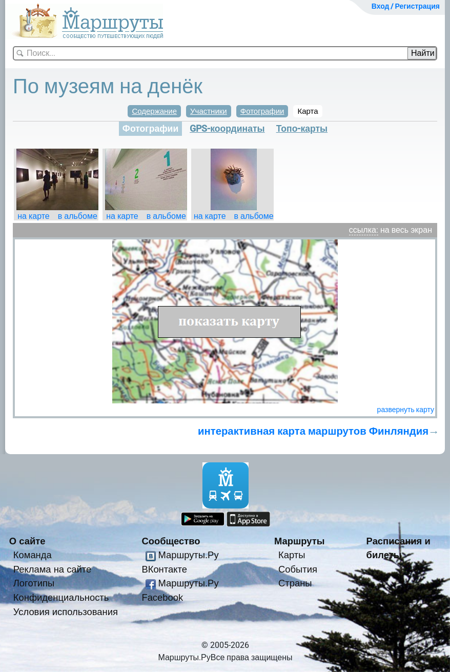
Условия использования (65, 611)
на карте (33, 216)
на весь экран (406, 230)
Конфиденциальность (61, 597)
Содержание (154, 111)
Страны (295, 583)
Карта (307, 111)
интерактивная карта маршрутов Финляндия (313, 431)
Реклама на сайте (52, 569)
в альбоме (77, 216)
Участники (208, 111)
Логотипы (33, 583)
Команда (32, 554)
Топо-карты (302, 129)
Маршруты (299, 541)
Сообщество (170, 541)
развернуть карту (405, 409)
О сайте (27, 541)
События (297, 569)
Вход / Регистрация (406, 6)
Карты (291, 554)
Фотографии (262, 111)
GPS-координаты (227, 129)
